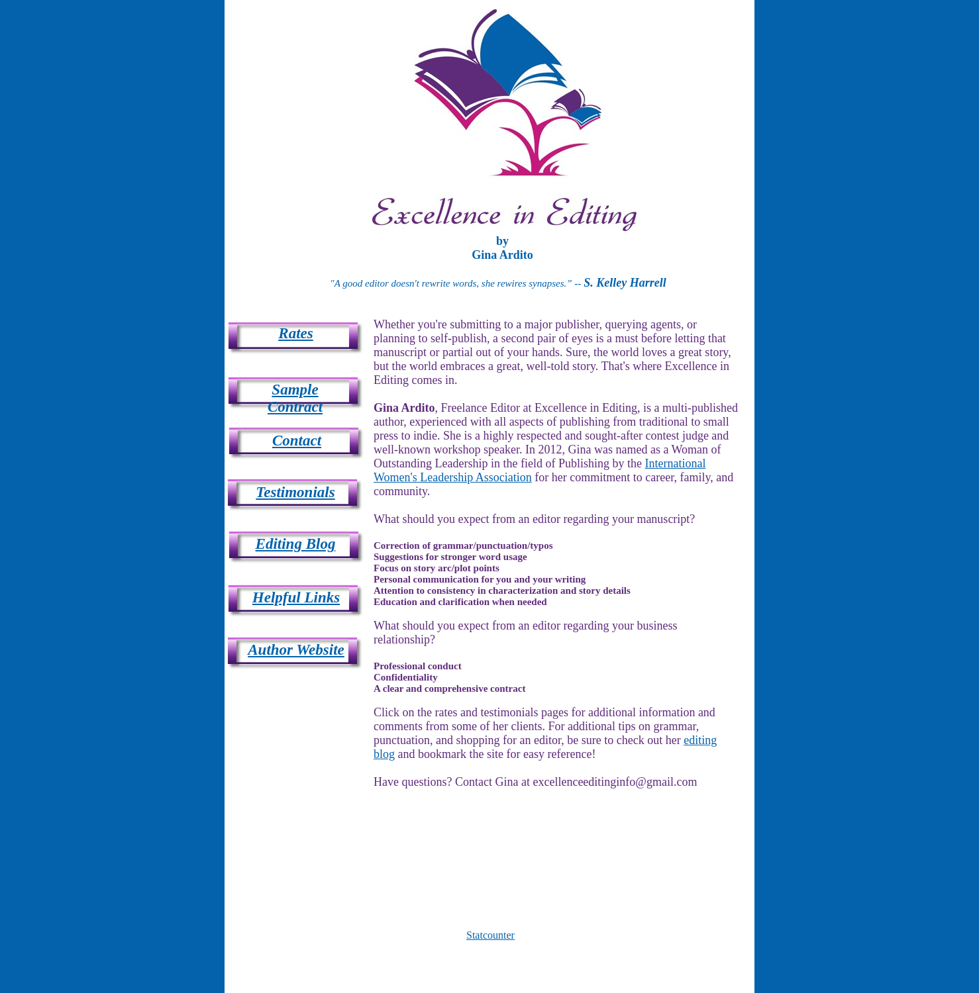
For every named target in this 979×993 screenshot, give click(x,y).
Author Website (296, 649)
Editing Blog (296, 544)
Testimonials (295, 492)
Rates (295, 333)
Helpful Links (296, 597)
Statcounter (490, 935)
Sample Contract (295, 398)
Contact (296, 440)
